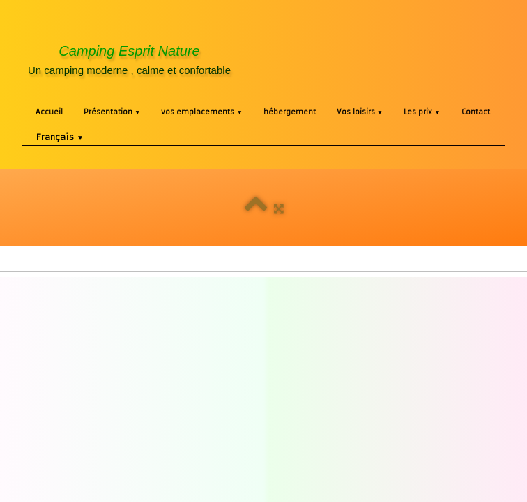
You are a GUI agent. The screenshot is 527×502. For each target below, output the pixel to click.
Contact (475, 111)
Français (60, 137)
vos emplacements (201, 111)
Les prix (422, 111)
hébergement (290, 111)
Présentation (112, 111)
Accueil (49, 111)
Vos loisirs (360, 111)
